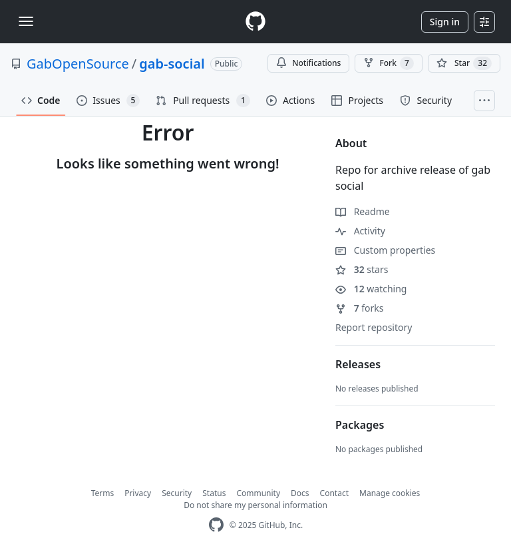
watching (371, 288)
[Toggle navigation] (26, 21)
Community (258, 493)
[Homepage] (255, 22)
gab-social (171, 64)
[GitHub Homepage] (216, 525)
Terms (102, 493)
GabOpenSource (78, 64)
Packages (359, 425)
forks (359, 308)
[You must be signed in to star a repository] (464, 63)
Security (177, 493)
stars (361, 269)
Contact (334, 493)
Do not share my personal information (255, 505)
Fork (388, 63)
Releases (358, 364)
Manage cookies (389, 493)
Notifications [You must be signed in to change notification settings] (308, 63)
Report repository (373, 327)
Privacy (137, 493)
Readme (362, 211)
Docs (300, 493)
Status (214, 493)
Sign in (445, 21)
